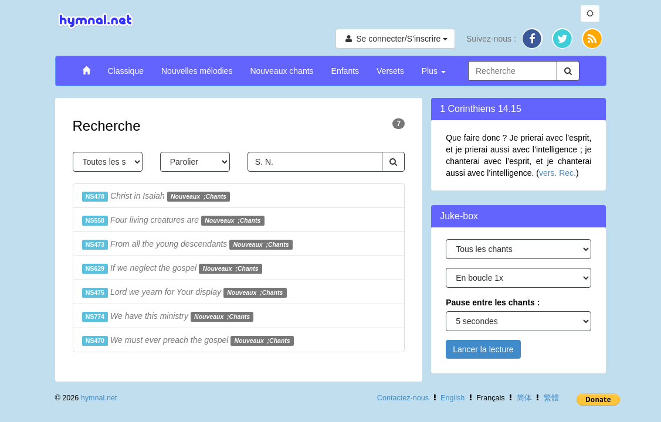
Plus (434, 71)
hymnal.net (99, 398)
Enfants (345, 71)
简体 (524, 398)
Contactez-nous (403, 398)
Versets (390, 71)
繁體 (551, 398)
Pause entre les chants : (493, 302)
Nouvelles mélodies (196, 71)
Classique (126, 71)
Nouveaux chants (281, 71)
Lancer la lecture (483, 349)
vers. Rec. (557, 173)
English (452, 398)
